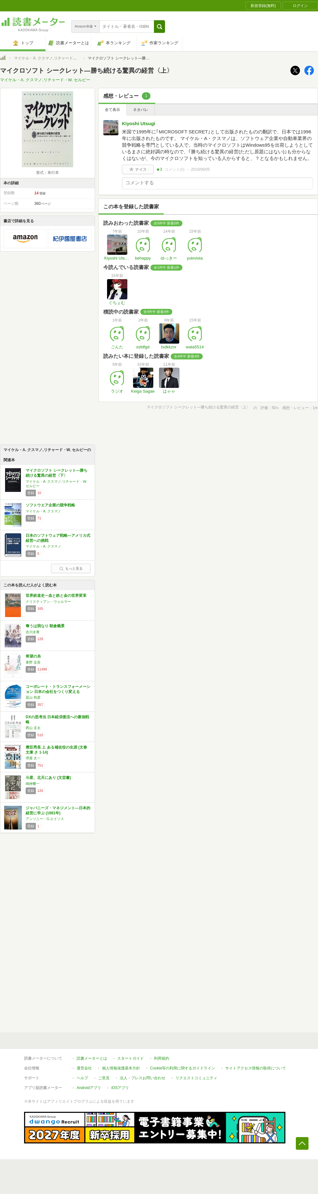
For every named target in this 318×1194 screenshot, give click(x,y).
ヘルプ (82, 1078)
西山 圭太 (33, 728)
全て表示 (112, 109)
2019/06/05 (200, 169)
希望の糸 (33, 656)
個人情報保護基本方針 (121, 1068)
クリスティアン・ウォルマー (48, 601)
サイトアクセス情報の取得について (255, 1068)
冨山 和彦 (33, 697)
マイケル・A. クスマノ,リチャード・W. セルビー (55, 58)
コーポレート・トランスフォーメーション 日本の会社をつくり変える (58, 689)
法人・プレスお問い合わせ (142, 1078)
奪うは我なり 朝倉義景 (45, 626)
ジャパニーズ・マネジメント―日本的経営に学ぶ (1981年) (58, 810)
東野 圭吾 (33, 662)
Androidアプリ (89, 1088)
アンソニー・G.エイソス (45, 819)
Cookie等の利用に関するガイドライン (182, 1068)
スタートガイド (130, 1058)
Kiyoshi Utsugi (138, 123)
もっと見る (71, 568)
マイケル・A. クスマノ (43, 511)
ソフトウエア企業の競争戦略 (50, 505)
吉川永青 (33, 632)
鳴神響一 (33, 784)
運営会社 (84, 1068)
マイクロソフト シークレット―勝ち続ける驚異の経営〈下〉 (56, 473)
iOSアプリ (120, 1088)
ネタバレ (140, 109)
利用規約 (161, 1058)
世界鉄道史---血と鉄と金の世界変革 (56, 595)
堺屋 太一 (33, 758)
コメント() (175, 169)
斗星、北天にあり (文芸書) (48, 777)
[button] (159, 26)
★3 (159, 169)
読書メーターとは (92, 1058)
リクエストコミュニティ (196, 1078)
